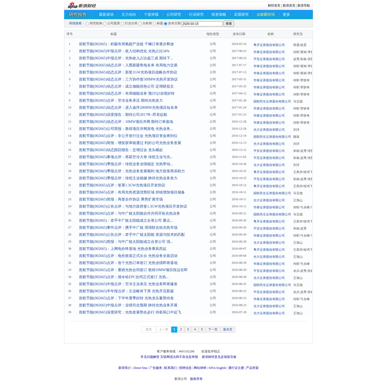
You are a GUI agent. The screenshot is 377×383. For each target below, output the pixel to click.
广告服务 (155, 368)
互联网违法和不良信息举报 (179, 357)
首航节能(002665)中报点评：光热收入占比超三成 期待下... (126, 58)
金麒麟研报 (266, 14)
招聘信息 (185, 368)
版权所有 (196, 379)
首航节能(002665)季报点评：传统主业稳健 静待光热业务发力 (128, 178)
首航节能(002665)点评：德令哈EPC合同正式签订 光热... (124, 277)
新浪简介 (124, 368)
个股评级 (151, 14)
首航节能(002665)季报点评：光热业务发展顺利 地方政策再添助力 (132, 171)
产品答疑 (252, 368)
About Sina (140, 368)
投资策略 (219, 14)
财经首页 (274, 5)
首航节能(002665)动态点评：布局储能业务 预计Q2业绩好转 (127, 93)
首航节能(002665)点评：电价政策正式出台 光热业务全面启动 (128, 256)
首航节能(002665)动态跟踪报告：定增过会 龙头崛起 (121, 150)
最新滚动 (106, 14)
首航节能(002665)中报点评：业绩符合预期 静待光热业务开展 (128, 305)
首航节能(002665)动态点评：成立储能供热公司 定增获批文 (126, 86)
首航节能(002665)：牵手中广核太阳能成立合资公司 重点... (126, 220)
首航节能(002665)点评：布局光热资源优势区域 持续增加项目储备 (132, 192)
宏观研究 (241, 14)
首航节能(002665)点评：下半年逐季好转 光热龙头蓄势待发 (126, 298)
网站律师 (200, 368)
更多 (286, 14)
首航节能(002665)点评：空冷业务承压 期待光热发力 (121, 100)
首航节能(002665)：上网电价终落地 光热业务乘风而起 (123, 249)
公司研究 (174, 14)
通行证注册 (236, 368)
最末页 (227, 329)
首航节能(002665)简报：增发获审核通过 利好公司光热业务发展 (130, 143)
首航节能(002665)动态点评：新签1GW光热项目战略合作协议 (128, 72)
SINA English (217, 368)
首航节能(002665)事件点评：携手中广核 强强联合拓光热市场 (128, 228)
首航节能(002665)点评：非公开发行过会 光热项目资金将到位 (128, 136)
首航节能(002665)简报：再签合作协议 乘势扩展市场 (121, 199)
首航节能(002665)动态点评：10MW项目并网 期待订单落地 (126, 122)
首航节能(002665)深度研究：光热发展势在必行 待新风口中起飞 (130, 312)
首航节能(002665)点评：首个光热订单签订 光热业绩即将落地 (128, 263)
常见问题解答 (150, 357)
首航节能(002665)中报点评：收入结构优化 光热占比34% (124, 51)
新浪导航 (303, 5)
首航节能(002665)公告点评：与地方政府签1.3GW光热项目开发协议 (133, 206)
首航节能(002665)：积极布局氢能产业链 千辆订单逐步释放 (126, 44)
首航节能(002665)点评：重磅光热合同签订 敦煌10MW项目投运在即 (133, 270)
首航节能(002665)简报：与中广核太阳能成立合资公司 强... (126, 242)
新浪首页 (289, 5)
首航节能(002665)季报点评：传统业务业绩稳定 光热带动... (126, 164)
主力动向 (128, 14)
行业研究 (196, 14)
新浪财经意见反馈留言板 (219, 357)
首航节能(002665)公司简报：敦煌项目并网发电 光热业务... (126, 129)
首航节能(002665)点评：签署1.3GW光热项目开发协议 (122, 185)
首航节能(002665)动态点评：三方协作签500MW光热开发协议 (128, 79)
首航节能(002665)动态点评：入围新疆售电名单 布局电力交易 (128, 65)
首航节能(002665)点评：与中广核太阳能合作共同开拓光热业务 (129, 213)
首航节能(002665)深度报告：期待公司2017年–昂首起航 (123, 115)
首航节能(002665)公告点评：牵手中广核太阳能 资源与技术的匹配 (132, 235)
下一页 (213, 329)
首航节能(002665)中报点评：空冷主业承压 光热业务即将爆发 (128, 284)
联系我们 (170, 368)
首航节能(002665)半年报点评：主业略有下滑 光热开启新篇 (126, 291)
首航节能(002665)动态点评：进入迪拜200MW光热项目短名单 (128, 108)
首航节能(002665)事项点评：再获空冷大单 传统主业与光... (126, 157)
